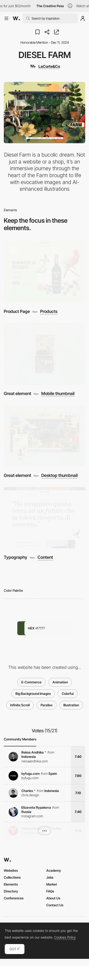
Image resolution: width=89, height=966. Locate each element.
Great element (17, 393)
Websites (11, 870)
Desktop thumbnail (59, 475)
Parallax (46, 705)
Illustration (71, 705)
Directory (11, 891)
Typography (15, 557)
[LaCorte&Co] (44, 66)
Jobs (49, 877)
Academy (53, 870)
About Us (53, 898)
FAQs (50, 891)
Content (45, 557)
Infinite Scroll (20, 705)
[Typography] (44, 517)
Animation (60, 682)
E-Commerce (31, 682)
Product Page (17, 311)
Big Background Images (33, 694)
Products (48, 311)
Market (51, 884)
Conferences (13, 898)
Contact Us (54, 905)
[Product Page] (44, 271)
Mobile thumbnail (58, 393)
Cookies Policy (65, 937)
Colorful (68, 694)
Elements (11, 884)
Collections (12, 877)
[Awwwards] (16, 18)
